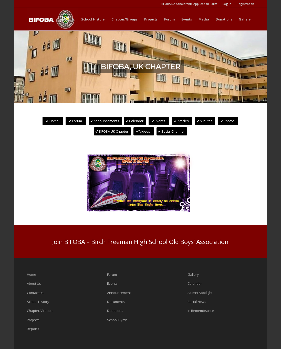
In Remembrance (201, 310)
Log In (227, 4)
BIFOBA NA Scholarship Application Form (189, 4)
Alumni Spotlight (200, 292)
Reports (33, 328)
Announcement (119, 292)
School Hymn (117, 320)
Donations (115, 310)
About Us (34, 283)
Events (112, 283)
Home (31, 274)
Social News (197, 301)
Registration (245, 4)
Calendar (195, 283)
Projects (33, 320)
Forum (112, 274)
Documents (116, 301)
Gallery (193, 274)
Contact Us (35, 292)
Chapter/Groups (40, 310)
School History (38, 301)
